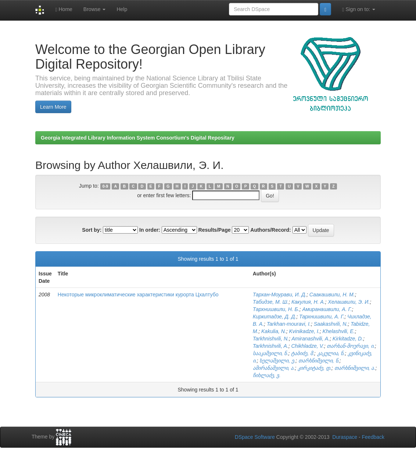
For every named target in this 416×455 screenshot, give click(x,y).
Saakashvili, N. (331, 324)
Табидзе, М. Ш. (271, 302)
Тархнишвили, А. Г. (321, 316)
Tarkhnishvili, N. (271, 339)
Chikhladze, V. (307, 346)
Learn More (53, 107)
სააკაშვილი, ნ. (270, 353)
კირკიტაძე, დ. (314, 368)
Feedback (373, 437)
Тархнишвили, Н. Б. (276, 309)
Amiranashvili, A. (310, 339)
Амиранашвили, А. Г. (327, 309)
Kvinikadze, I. (304, 331)
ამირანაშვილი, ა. (274, 368)
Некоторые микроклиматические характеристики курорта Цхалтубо (138, 294)
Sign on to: (358, 9)
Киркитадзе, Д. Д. (275, 316)
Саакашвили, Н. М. (332, 294)
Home (63, 9)
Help (121, 9)
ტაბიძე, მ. (302, 353)
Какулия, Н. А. (308, 302)
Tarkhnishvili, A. (270, 346)
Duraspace (344, 437)
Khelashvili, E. (339, 331)
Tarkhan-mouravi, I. (289, 324)
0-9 (105, 186)
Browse (94, 9)
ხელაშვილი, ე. (277, 361)
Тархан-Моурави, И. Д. (279, 294)
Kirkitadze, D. (348, 339)
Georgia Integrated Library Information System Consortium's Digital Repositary (137, 138)
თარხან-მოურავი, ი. (350, 346)
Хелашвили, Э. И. (349, 302)
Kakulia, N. (273, 331)
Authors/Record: (270, 230)
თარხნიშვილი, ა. (355, 368)
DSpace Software (255, 437)
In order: (149, 230)
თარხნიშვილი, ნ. (319, 361)
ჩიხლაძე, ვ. (267, 375)
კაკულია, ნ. (331, 353)
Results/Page (214, 230)
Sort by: (91, 230)
